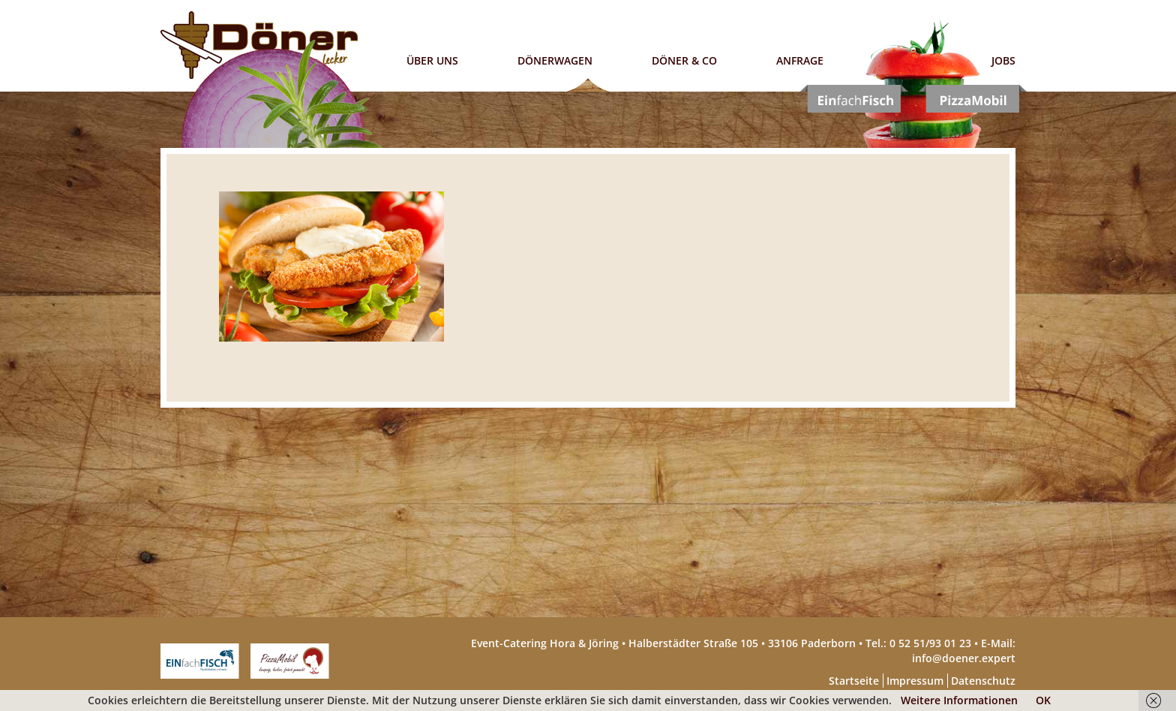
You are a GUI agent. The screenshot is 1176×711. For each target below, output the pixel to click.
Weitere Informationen (959, 700)
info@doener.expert (964, 658)
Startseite (854, 680)
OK (1043, 700)
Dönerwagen (555, 60)
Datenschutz (983, 680)
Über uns (432, 60)
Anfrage (800, 60)
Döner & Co (684, 60)
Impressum (915, 680)
